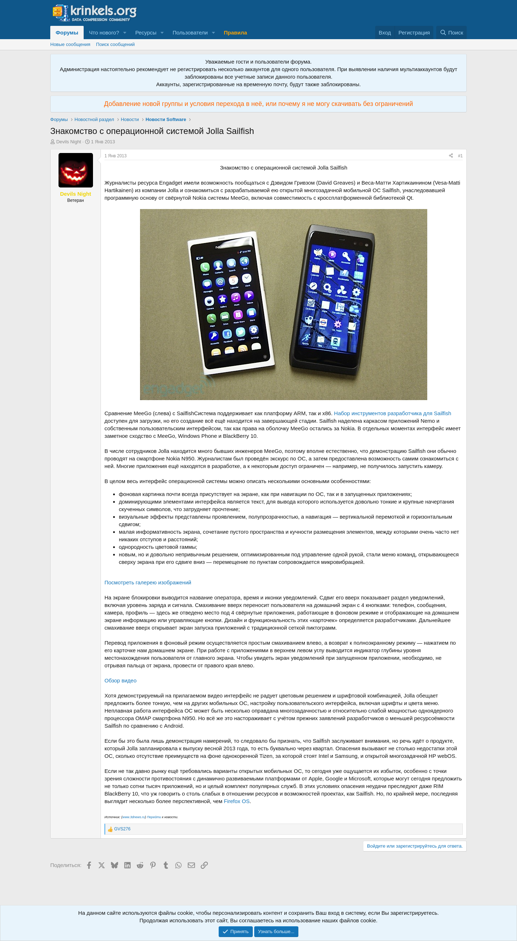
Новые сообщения (70, 44)
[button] (125, 32)
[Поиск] (451, 32)
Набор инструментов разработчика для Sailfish (392, 413)
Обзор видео (120, 680)
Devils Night (68, 141)
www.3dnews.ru (133, 817)
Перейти (154, 817)
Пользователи (190, 32)
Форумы (67, 32)
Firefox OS (237, 801)
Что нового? (104, 32)
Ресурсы (146, 32)
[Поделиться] (451, 156)
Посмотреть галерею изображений (147, 582)
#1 (460, 155)
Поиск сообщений (115, 44)
